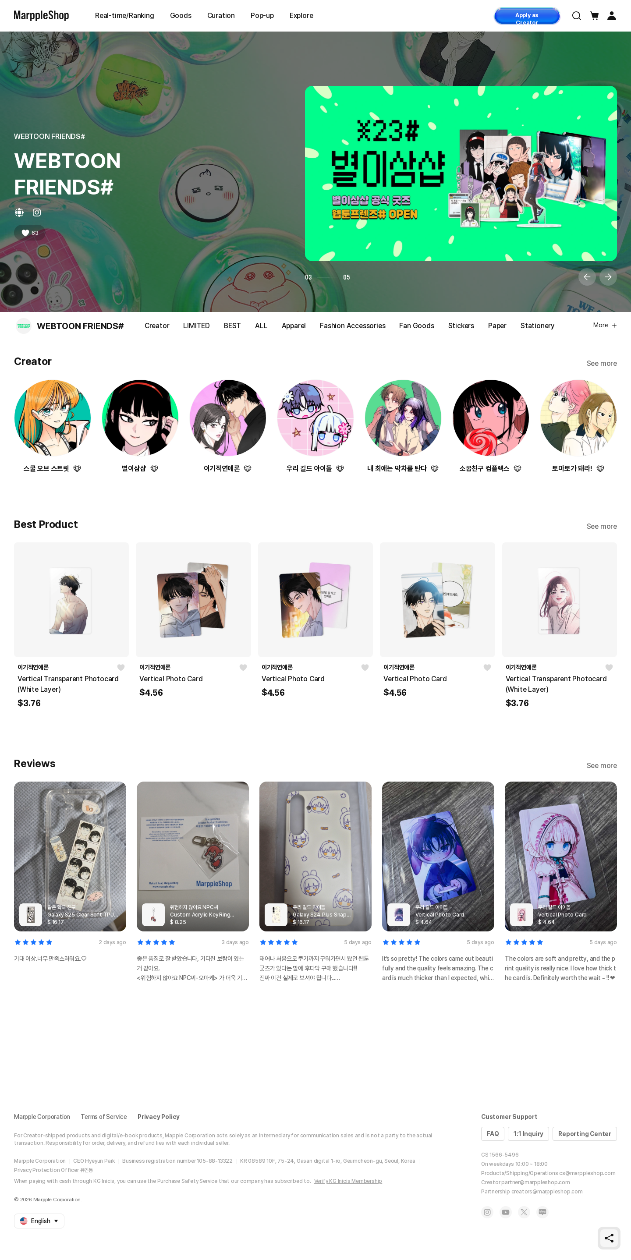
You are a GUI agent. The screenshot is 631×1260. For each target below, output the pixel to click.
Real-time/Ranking (124, 15)
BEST (232, 326)
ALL (261, 326)
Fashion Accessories (352, 326)
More (605, 325)
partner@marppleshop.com (535, 1182)
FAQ (493, 1133)
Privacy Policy (159, 1116)
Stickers (461, 326)
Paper (497, 326)
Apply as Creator (527, 18)
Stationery (538, 326)
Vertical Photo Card (170, 679)
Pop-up (262, 15)
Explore (301, 15)
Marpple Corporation (42, 1116)
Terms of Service (104, 1116)
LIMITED (196, 326)
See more (602, 363)
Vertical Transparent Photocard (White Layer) (68, 684)
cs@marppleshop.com (587, 1173)
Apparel (294, 326)
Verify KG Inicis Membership (348, 1181)
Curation (221, 15)
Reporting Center (584, 1133)
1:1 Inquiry (528, 1133)
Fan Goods (416, 326)
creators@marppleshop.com (547, 1192)
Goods (180, 15)
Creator (157, 326)
